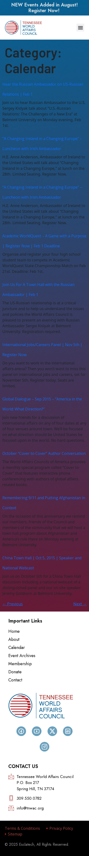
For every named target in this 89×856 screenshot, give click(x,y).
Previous (12, 604)
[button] (80, 27)
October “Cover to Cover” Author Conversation (44, 453)
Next (80, 604)
